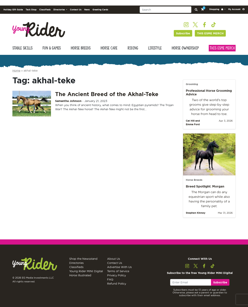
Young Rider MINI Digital (86, 271)
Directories (76, 262)
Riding (133, 48)
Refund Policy (116, 283)
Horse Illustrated (80, 275)
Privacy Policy (116, 275)
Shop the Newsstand (83, 258)
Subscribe (183, 33)
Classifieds (45, 9)
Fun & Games (52, 48)
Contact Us (75, 9)
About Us (113, 258)
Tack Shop (31, 9)
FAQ (110, 279)
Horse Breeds (81, 48)
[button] (217, 9)
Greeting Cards (100, 9)
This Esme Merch (222, 48)
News (87, 9)
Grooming (192, 84)
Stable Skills (22, 48)
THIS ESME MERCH (210, 33)
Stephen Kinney (195, 212)
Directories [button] (59, 9)
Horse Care (109, 48)
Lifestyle (155, 48)
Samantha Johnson (68, 100)
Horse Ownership (185, 48)
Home (16, 70)
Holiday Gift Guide (13, 9)
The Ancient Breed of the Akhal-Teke (106, 94)
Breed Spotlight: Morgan (205, 186)
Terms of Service (118, 271)
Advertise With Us (119, 267)
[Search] (165, 9)
